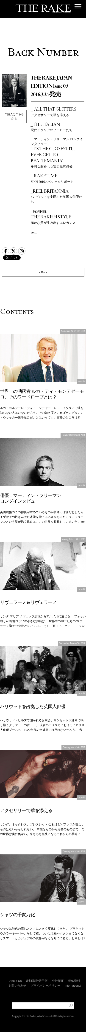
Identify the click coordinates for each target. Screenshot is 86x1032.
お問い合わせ (17, 985)
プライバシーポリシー (45, 985)
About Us (15, 981)
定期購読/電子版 (37, 981)
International (73, 985)
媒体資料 (74, 981)
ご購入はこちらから (14, 116)
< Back (43, 272)
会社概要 (58, 981)
